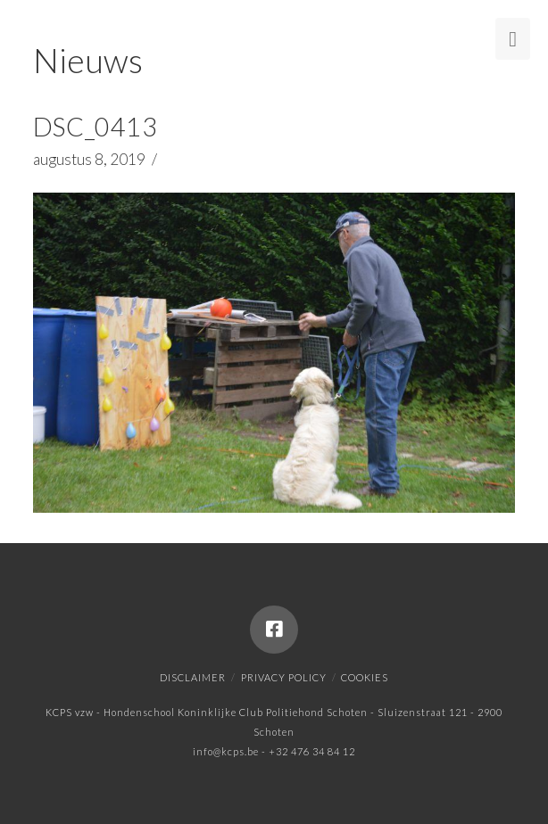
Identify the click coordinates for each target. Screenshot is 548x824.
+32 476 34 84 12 (312, 751)
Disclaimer (193, 677)
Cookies (364, 677)
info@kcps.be (226, 751)
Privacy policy (284, 677)
